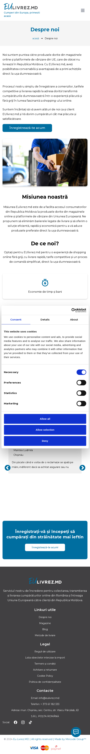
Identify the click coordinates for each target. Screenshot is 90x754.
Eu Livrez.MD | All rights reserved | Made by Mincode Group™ (49, 739)
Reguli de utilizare (45, 651)
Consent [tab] (15, 319)
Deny (45, 440)
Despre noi (45, 617)
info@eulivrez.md (49, 698)
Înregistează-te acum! (45, 547)
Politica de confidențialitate (45, 681)
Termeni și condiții (45, 663)
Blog (45, 629)
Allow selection (45, 429)
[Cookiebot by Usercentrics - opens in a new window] (71, 310)
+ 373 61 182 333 (50, 704)
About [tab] (74, 319)
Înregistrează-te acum (27, 128)
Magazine (45, 623)
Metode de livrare (45, 635)
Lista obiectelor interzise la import (45, 657)
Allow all (45, 418)
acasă (35, 38)
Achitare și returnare (45, 669)
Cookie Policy (45, 675)
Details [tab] (45, 319)
